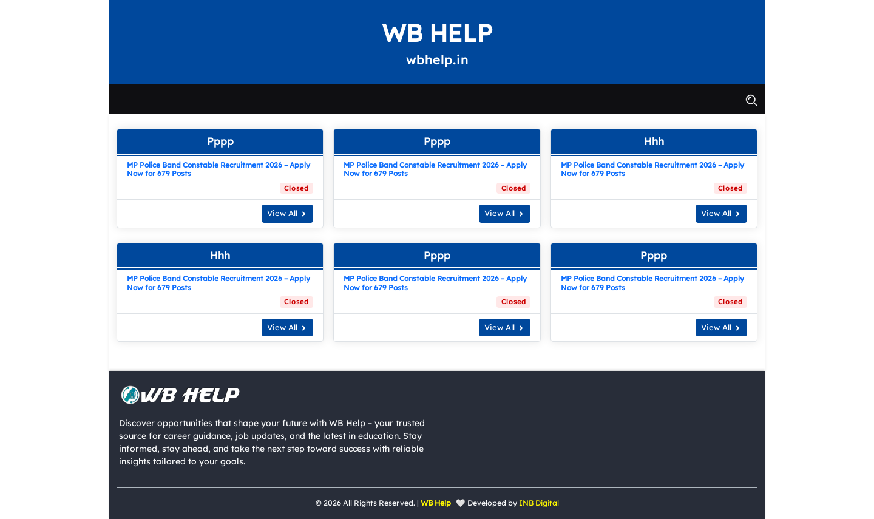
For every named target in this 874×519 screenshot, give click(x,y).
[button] (751, 99)
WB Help (437, 33)
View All (287, 213)
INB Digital (539, 502)
